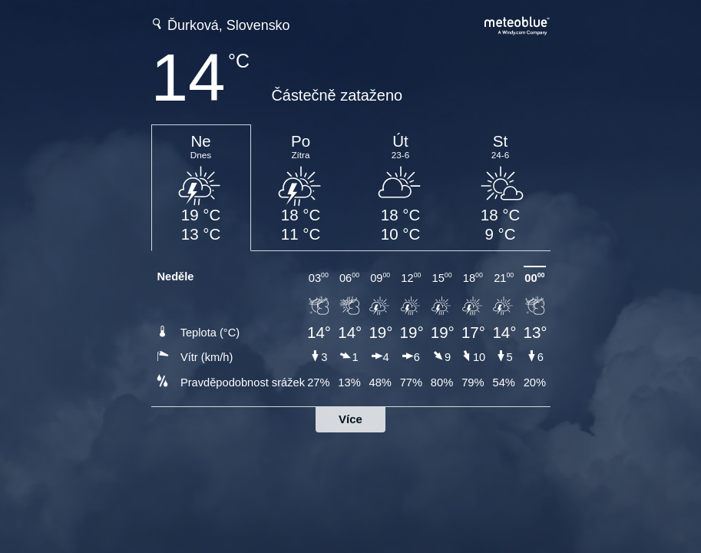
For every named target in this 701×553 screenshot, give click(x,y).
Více (350, 419)
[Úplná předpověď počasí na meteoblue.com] (517, 24)
